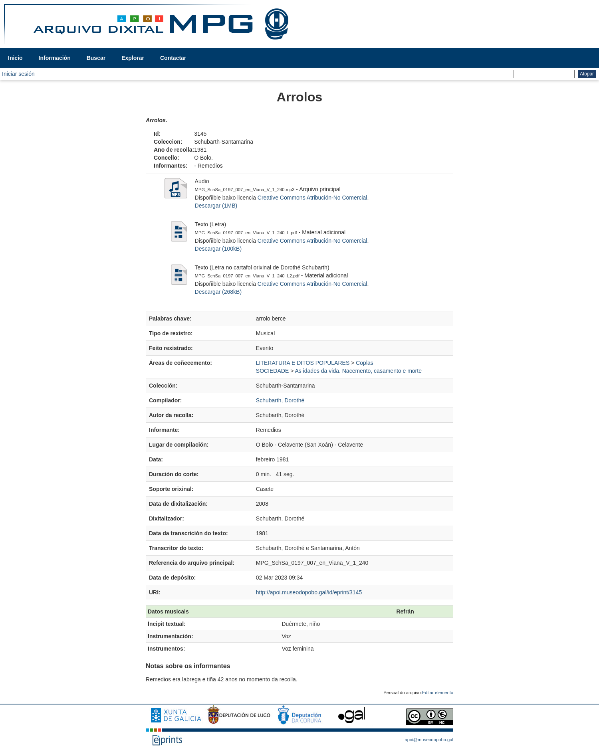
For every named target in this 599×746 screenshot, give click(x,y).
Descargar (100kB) (218, 248)
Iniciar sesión (18, 74)
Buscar (96, 58)
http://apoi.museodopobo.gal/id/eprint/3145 (309, 592)
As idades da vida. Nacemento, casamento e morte (358, 371)
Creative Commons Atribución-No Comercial (312, 197)
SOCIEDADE (272, 371)
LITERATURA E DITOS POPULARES (302, 363)
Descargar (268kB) (218, 292)
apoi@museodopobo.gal (429, 739)
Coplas (364, 363)
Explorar (132, 58)
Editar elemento (437, 692)
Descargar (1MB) (216, 205)
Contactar (173, 58)
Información (55, 58)
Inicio (15, 58)
